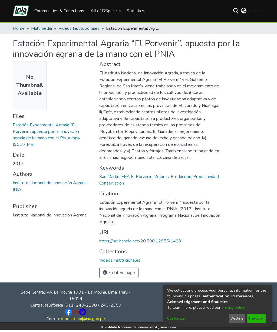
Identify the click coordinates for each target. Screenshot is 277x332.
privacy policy (233, 307)
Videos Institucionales (79, 28)
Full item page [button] (119, 273)
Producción (181, 177)
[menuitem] (105, 11)
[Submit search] (236, 11)
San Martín (109, 177)
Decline (236, 318)
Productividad (206, 177)
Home (19, 28)
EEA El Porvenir (136, 177)
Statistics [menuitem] (135, 11)
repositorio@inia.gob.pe (83, 319)
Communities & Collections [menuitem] (59, 11)
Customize (176, 318)
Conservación (111, 183)
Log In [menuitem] (254, 11)
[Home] (21, 10)
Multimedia (41, 28)
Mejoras (161, 177)
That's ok (256, 318)
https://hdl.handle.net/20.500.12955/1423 (140, 241)
